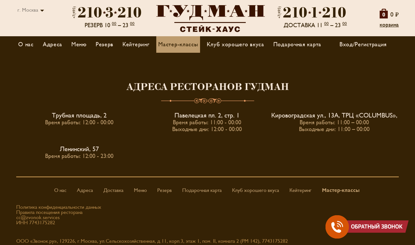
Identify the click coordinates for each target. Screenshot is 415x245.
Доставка (113, 190)
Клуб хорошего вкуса (235, 44)
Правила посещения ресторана (49, 212)
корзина (389, 25)
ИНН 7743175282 (35, 223)
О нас (26, 44)
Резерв (104, 44)
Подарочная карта (297, 44)
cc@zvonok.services (38, 217)
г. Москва (28, 10)
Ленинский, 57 (79, 149)
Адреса (52, 44)
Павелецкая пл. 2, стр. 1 (207, 115)
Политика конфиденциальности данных (58, 207)
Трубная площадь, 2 (79, 115)
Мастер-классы (178, 44)
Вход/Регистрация (363, 44)
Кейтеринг (136, 44)
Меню (140, 190)
